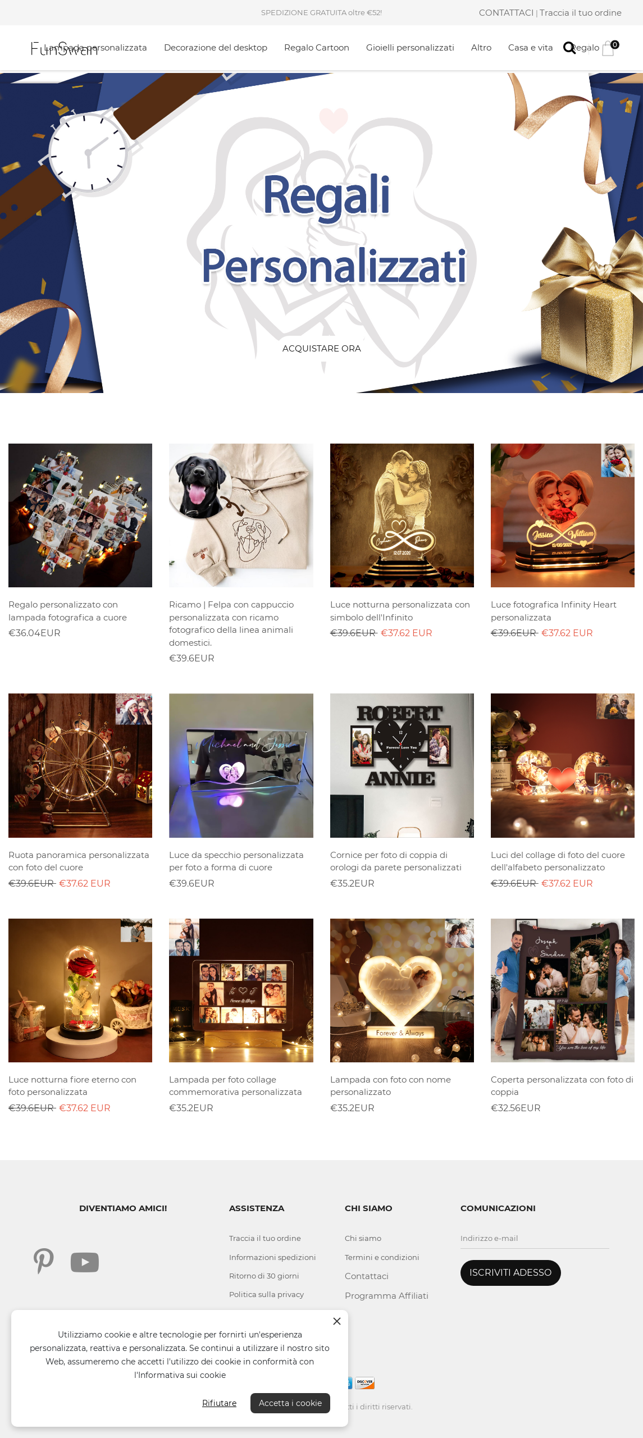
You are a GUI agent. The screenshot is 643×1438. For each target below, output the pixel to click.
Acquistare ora (321, 348)
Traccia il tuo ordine (581, 12)
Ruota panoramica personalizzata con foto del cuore (78, 861)
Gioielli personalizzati (410, 47)
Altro (481, 47)
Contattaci (367, 1276)
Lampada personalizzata (95, 47)
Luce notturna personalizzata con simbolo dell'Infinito (400, 611)
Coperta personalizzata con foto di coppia (562, 1086)
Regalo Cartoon (316, 47)
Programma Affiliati (386, 1295)
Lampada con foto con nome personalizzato (390, 1086)
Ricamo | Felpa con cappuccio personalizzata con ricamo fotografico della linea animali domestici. (231, 623)
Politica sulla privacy (266, 1294)
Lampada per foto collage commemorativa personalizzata (235, 1086)
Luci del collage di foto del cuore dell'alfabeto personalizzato (558, 861)
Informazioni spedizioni (272, 1257)
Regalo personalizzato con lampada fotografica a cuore (67, 611)
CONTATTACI (506, 12)
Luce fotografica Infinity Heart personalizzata (554, 611)
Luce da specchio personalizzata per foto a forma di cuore (236, 861)
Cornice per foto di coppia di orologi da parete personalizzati (396, 861)
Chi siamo (363, 1238)
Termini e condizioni (382, 1257)
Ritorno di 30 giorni (264, 1275)
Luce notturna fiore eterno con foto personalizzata (72, 1086)
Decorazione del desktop (215, 47)
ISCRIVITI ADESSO (510, 1272)
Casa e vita (530, 47)
